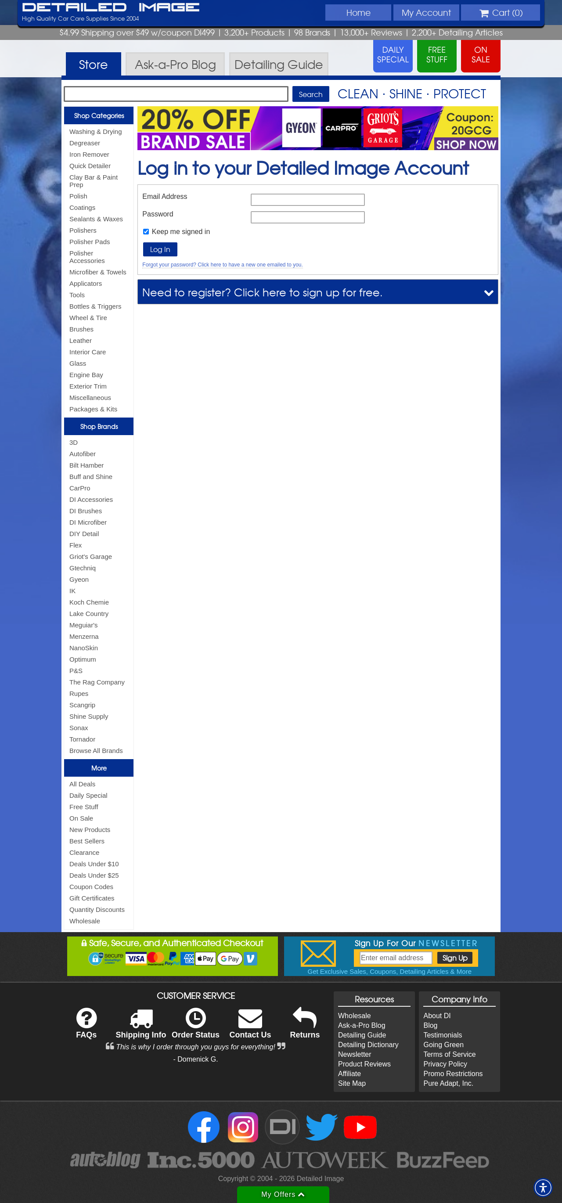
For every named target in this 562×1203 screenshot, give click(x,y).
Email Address (164, 196)
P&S (76, 670)
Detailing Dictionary (368, 1044)
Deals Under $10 (94, 864)
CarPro (79, 488)
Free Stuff (83, 806)
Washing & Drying (95, 131)
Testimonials (442, 1035)
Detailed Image (111, 8)
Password (157, 214)
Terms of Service (449, 1054)
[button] (543, 1187)
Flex (75, 545)
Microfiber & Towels (97, 272)
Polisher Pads (89, 241)
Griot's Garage (90, 556)
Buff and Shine (90, 476)
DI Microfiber (88, 522)
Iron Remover (89, 154)
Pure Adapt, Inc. (448, 1083)
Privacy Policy (445, 1064)
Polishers (83, 230)
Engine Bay (86, 374)
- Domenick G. (195, 1059)
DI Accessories (91, 499)
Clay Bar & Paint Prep (93, 180)
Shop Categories (99, 115)
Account (426, 12)
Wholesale (84, 921)
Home (358, 12)
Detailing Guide (362, 1035)
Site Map (352, 1083)
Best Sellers (86, 841)
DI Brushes (85, 511)
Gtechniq (82, 568)
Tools (77, 295)
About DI (436, 1015)
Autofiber (82, 453)
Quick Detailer (90, 165)
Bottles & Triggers (95, 306)
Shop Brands (99, 426)
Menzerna (84, 636)
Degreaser (84, 143)
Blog (430, 1025)
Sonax (78, 727)
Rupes (78, 693)
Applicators (85, 283)
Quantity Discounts (97, 909)
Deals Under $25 (94, 875)
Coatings (82, 207)
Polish (78, 196)
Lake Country (88, 613)
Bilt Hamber (86, 465)
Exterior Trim (88, 386)
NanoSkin (83, 648)
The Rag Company (97, 682)
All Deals (82, 784)
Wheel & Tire (88, 317)
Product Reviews (364, 1064)
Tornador (82, 739)
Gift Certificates (92, 898)
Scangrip (82, 705)
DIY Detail (84, 533)
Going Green (443, 1044)
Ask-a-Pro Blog (361, 1025)
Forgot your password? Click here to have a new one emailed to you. (222, 265)
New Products (89, 829)
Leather (80, 340)
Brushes (81, 329)
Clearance (84, 852)
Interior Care (87, 352)
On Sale (81, 818)
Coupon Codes (91, 886)
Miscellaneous (90, 397)
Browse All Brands (96, 750)
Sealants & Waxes (96, 219)
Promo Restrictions (453, 1073)
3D (73, 442)
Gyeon (79, 579)
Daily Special (88, 795)
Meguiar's (83, 625)
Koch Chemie (89, 602)
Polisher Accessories (87, 256)
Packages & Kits (93, 409)
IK (72, 590)
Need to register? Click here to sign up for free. (262, 291)
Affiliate (349, 1073)
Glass (77, 363)
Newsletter (354, 1054)
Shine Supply (88, 716)
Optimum (82, 659)
